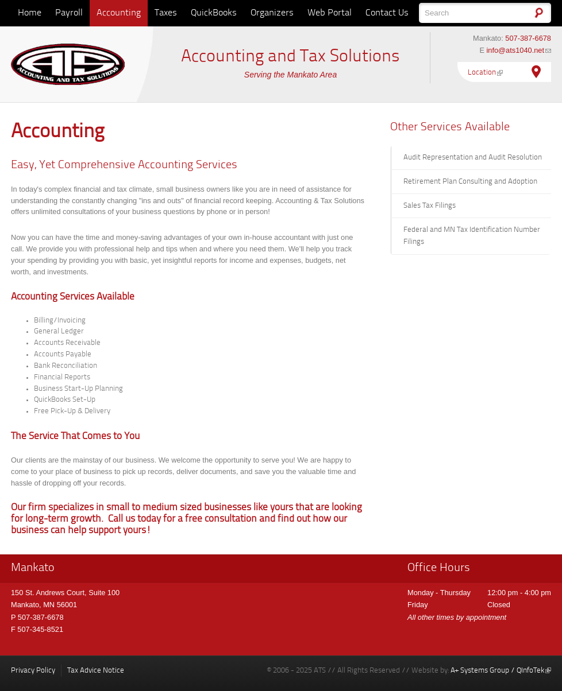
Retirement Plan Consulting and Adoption (470, 181)
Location (485, 72)
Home (29, 13)
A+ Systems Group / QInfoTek (501, 670)
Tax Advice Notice (95, 670)
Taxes (166, 13)
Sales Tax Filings (429, 205)
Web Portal (329, 13)
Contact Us (387, 13)
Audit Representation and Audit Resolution (472, 157)
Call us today (134, 519)
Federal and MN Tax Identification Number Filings (471, 236)
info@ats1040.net (518, 50)
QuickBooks (214, 13)
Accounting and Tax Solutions (290, 56)
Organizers (272, 13)
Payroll (69, 13)
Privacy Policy (33, 670)
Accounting (119, 13)
